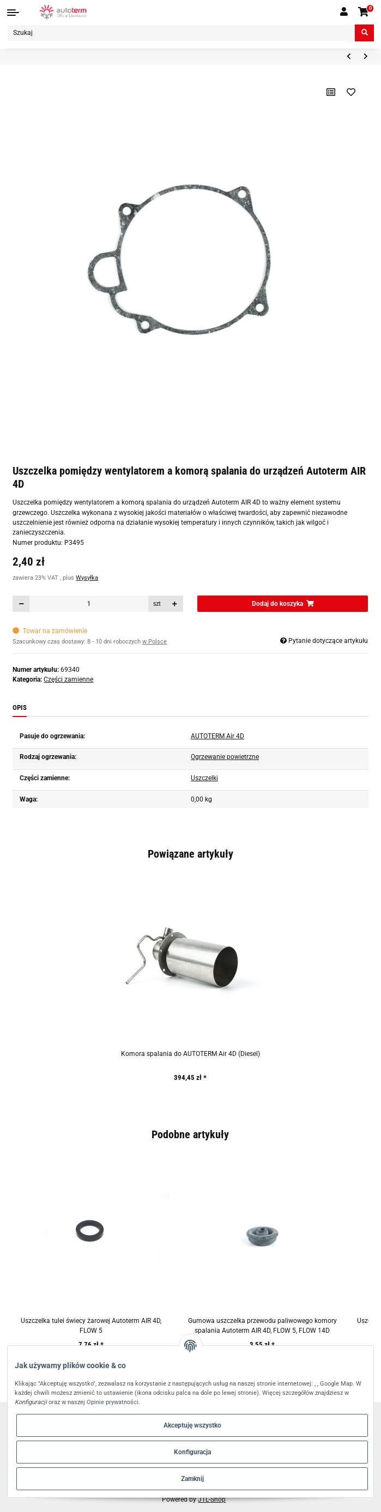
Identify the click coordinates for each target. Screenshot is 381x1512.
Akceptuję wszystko (192, 1425)
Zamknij (192, 1479)
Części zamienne (68, 679)
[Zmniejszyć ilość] (21, 604)
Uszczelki (204, 778)
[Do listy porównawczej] (330, 92)
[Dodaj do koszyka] (282, 604)
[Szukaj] (181, 33)
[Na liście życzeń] (350, 92)
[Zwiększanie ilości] (175, 604)
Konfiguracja (192, 1452)
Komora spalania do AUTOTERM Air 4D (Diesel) (190, 1054)
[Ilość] (88, 604)
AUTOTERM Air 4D (217, 736)
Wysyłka (87, 577)
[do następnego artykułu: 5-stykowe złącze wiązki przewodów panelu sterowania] (365, 56)
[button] (344, 12)
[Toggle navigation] (13, 12)
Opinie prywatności (112, 1402)
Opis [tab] (20, 707)
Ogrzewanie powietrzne (225, 757)
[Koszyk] (363, 12)
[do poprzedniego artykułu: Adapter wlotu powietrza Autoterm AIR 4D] (348, 56)
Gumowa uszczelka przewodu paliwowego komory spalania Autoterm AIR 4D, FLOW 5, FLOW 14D (262, 1325)
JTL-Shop (212, 1499)
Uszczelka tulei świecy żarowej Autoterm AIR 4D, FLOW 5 (91, 1325)
